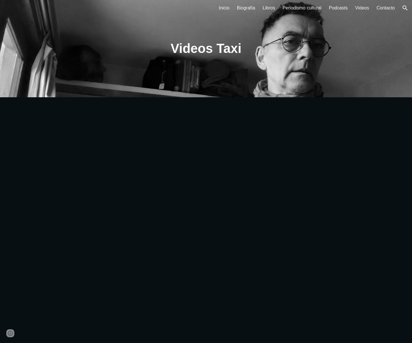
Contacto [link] (386, 7)
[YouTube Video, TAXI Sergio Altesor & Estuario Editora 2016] (121, 281)
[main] (206, 48)
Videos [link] (362, 7)
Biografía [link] (246, 7)
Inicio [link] (224, 7)
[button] (405, 8)
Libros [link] (269, 7)
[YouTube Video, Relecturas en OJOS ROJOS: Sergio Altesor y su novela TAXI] (121, 158)
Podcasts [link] (338, 7)
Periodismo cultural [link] (301, 7)
